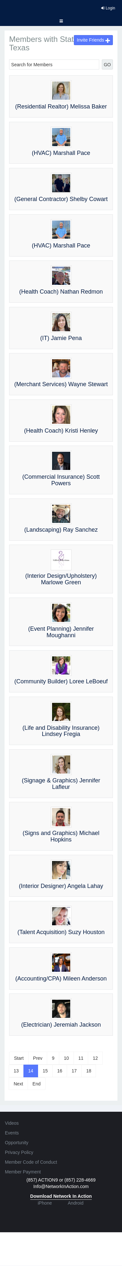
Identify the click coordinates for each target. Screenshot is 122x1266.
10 (66, 1058)
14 (31, 1070)
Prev (38, 1058)
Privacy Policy (19, 1152)
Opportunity (16, 1142)
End (37, 1083)
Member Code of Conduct (31, 1162)
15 (45, 1070)
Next (18, 1083)
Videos (12, 1123)
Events (12, 1132)
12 (95, 1058)
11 (81, 1058)
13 (16, 1070)
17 (74, 1070)
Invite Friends (93, 40)
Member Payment (23, 1171)
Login (108, 8)
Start (19, 1058)
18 (88, 1070)
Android (75, 1203)
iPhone (45, 1203)
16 (59, 1070)
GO (107, 64)
